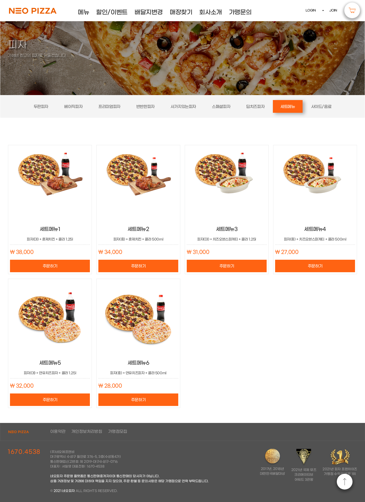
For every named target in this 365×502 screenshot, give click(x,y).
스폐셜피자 (221, 106)
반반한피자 (145, 106)
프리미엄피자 (109, 106)
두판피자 (41, 106)
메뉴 (83, 12)
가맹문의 (240, 12)
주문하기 (50, 266)
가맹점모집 (117, 431)
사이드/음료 (321, 106)
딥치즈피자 (255, 106)
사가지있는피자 (183, 106)
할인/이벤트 (112, 12)
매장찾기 (181, 12)
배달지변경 (149, 12)
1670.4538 (24, 452)
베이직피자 (73, 106)
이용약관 (58, 431)
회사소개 (210, 12)
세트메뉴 (287, 106)
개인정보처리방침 (86, 431)
